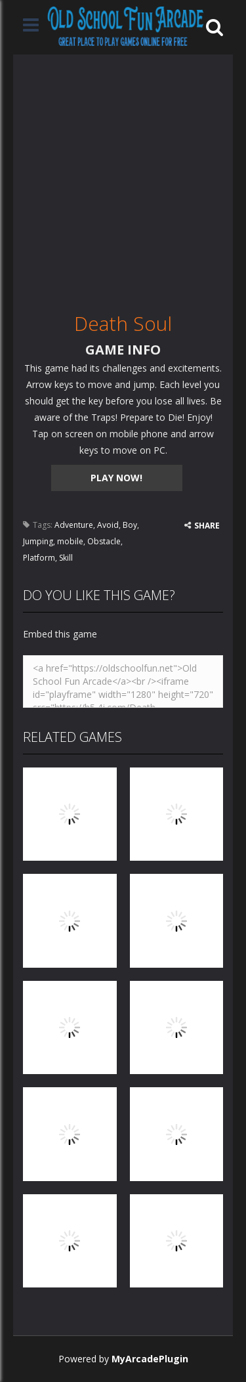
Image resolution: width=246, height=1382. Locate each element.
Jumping (38, 541)
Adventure (73, 524)
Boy (130, 524)
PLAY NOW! (116, 477)
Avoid (108, 524)
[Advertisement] (123, 177)
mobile (70, 541)
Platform (39, 557)
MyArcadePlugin (150, 1358)
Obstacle (104, 541)
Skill (66, 557)
